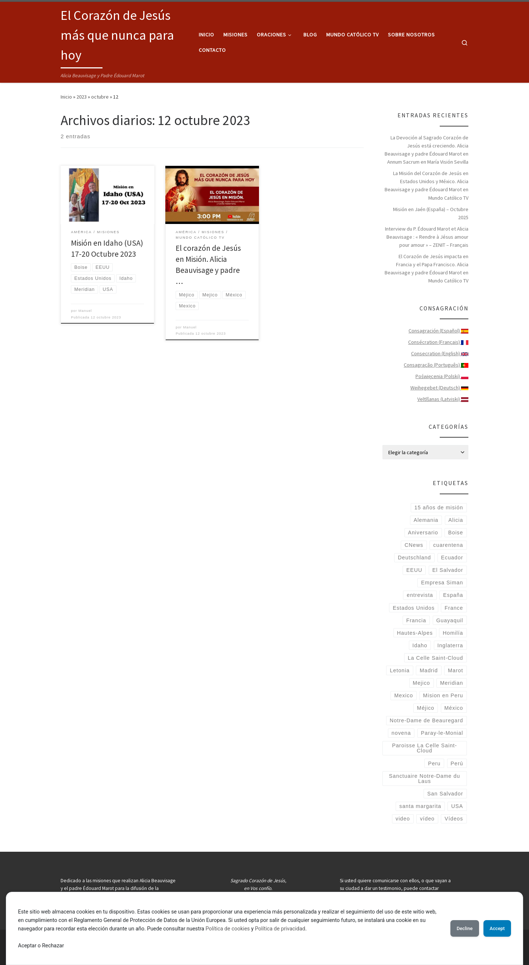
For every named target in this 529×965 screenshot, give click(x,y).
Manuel (85, 311)
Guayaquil (449, 620)
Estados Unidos (414, 608)
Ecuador (452, 557)
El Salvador (447, 570)
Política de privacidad (294, 929)
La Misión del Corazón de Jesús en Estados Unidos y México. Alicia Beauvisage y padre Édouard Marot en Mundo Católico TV (426, 185)
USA (457, 806)
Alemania (426, 520)
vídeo (427, 819)
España (453, 595)
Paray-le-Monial (442, 733)
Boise (455, 532)
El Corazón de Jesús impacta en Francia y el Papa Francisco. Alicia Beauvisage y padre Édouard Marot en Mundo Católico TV (426, 268)
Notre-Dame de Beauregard (426, 720)
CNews (413, 545)
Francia (416, 620)
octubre (100, 96)
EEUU (414, 570)
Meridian (451, 683)
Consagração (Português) (436, 365)
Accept (494, 928)
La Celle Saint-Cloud (435, 658)
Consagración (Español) (438, 330)
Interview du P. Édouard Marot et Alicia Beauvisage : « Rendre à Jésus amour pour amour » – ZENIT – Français (426, 236)
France (454, 608)
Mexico (403, 695)
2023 (81, 96)
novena (401, 733)
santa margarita (420, 806)
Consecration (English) (439, 353)
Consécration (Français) (438, 342)
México (454, 708)
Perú (457, 763)
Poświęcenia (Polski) (441, 376)
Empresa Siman (442, 582)
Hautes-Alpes (415, 633)
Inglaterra (450, 645)
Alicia (456, 520)
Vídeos (454, 819)
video (403, 819)
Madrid (429, 670)
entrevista (420, 595)
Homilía (453, 633)
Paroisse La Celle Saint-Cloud (424, 748)
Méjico (425, 708)
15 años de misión (438, 507)
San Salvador (445, 794)
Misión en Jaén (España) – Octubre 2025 (430, 213)
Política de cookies (242, 929)
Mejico (421, 683)
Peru (434, 763)
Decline (455, 928)
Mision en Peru (443, 695)
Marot (455, 670)
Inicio (66, 96)
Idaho (420, 645)
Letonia (400, 670)
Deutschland (414, 557)
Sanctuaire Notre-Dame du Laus (424, 778)
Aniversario (423, 532)
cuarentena (448, 545)
